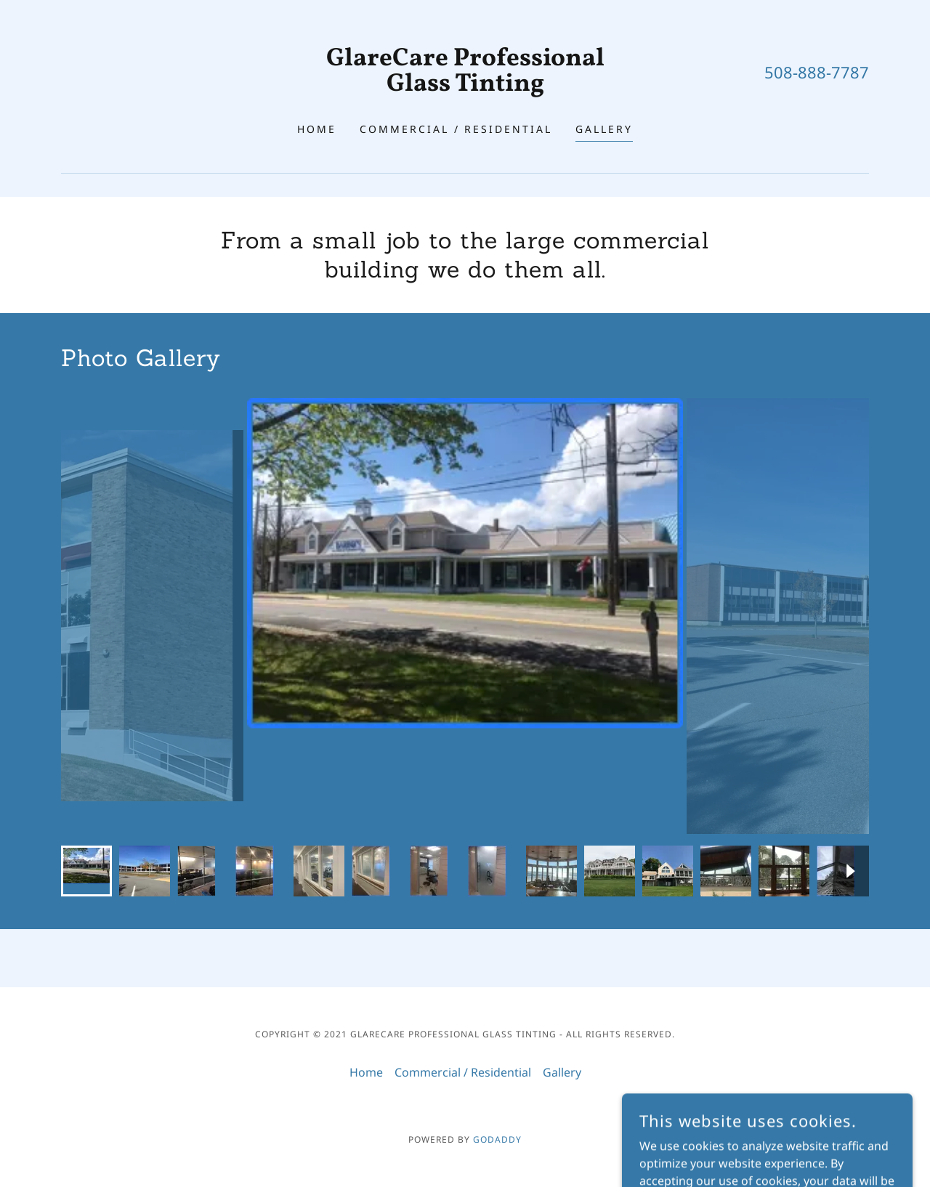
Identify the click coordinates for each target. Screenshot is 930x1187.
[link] (465, 86)
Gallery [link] (604, 129)
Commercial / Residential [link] (456, 129)
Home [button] (366, 1072)
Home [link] (316, 129)
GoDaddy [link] (497, 1139)
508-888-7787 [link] (816, 72)
